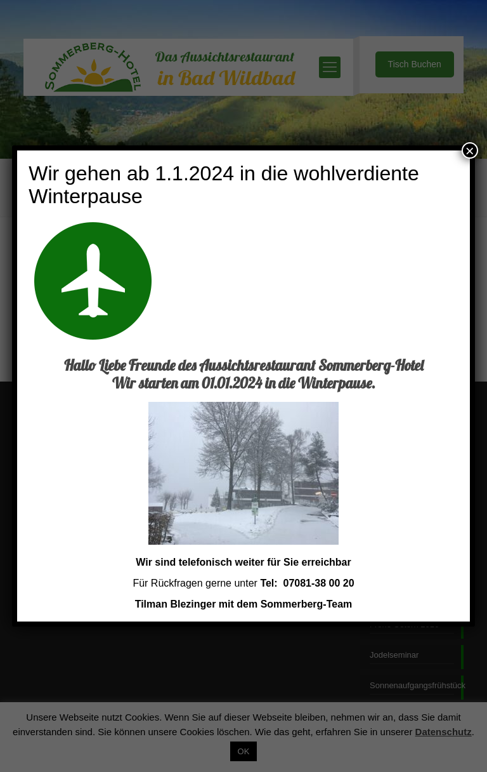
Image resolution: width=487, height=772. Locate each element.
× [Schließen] (469, 150)
